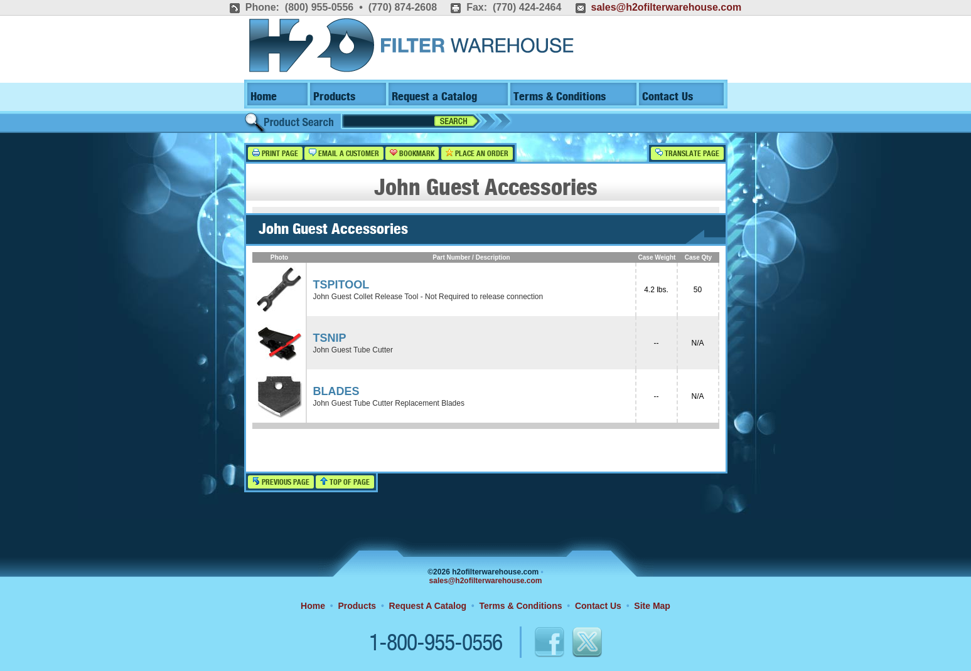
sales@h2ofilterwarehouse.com (666, 7)
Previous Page (280, 482)
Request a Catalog (434, 97)
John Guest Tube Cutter (353, 350)
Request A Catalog (427, 606)
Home (263, 97)
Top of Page (345, 482)
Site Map (652, 606)
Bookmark (412, 153)
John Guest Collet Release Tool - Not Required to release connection (428, 296)
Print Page (275, 153)
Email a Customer (344, 153)
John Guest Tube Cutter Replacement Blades (388, 403)
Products (334, 97)
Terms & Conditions (559, 97)
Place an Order (477, 153)
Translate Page (687, 153)
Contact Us (667, 97)
